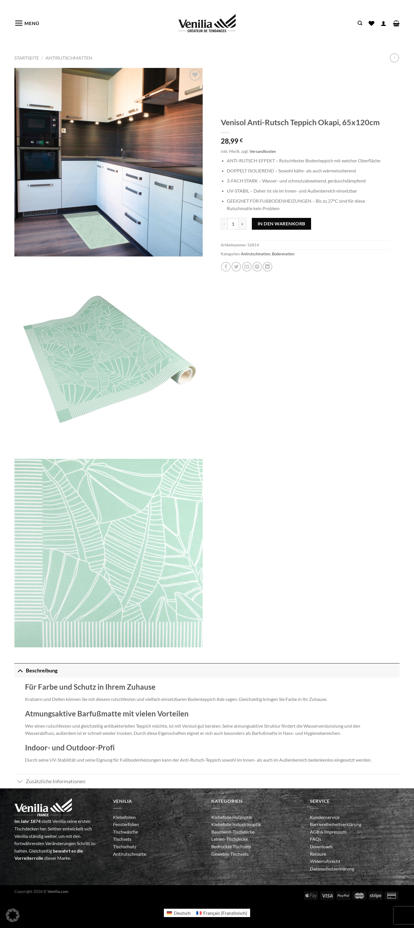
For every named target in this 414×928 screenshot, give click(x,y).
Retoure (318, 854)
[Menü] (26, 23)
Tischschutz (124, 846)
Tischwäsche (125, 831)
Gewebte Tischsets (230, 854)
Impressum (335, 831)
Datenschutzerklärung (332, 868)
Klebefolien (124, 817)
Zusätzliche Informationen (49, 782)
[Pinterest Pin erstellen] (257, 266)
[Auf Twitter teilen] (236, 266)
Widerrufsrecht (325, 861)
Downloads (321, 846)
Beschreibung (35, 670)
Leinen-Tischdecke (229, 839)
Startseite (26, 57)
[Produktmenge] (233, 223)
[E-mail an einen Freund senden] (247, 266)
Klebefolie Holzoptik (231, 817)
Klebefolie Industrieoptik (236, 824)
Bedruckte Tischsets (231, 846)
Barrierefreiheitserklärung (335, 824)
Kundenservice (325, 817)
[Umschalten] (20, 670)
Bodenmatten (283, 254)
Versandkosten (263, 151)
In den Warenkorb (281, 223)
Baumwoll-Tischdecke (232, 831)
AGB (315, 831)
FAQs (315, 839)
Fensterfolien (126, 824)
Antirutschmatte (129, 854)
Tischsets (122, 839)
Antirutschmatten (68, 57)
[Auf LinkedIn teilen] (267, 266)
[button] (12, 915)
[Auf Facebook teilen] (226, 266)
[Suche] (360, 23)
